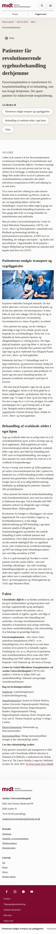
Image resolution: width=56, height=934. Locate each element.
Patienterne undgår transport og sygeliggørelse (27, 111)
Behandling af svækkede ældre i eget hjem (25, 120)
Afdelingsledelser (9, 843)
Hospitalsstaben (9, 848)
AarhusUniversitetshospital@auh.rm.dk (21, 819)
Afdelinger (6, 834)
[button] (42, 6)
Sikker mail (8, 921)
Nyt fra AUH (22, 22)
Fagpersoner (40, 14)
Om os (5, 872)
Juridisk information (12, 910)
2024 (33, 22)
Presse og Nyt (8, 22)
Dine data (8, 915)
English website (9, 877)
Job (3, 863)
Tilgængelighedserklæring (15, 904)
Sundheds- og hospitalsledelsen (15, 839)
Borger (15, 14)
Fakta (8, 129)
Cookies (7, 899)
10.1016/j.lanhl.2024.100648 (39, 764)
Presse (5, 867)
